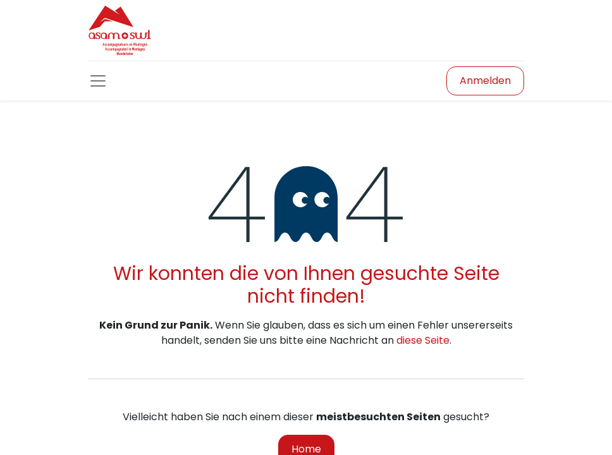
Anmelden (485, 80)
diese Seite (423, 340)
